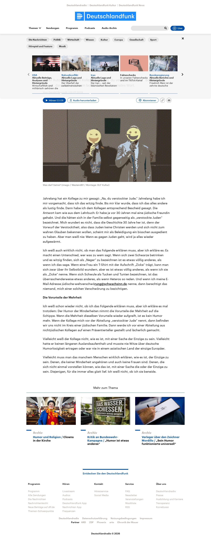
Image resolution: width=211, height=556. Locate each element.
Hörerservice (101, 491)
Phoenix (101, 522)
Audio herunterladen (84, 100)
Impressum (146, 518)
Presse (159, 495)
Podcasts (90, 28)
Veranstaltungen (134, 499)
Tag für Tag (46, 39)
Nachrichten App (71, 507)
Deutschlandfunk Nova (131, 5)
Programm (72, 28)
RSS (127, 507)
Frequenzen (68, 511)
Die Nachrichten (37, 499)
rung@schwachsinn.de (111, 284)
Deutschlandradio (77, 5)
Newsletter (131, 495)
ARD (83, 522)
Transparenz (163, 503)
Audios (66, 495)
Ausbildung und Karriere (169, 499)
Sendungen (52, 28)
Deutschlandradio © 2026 (105, 533)
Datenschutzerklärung (94, 518)
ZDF (91, 522)
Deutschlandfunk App (74, 503)
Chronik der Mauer (127, 522)
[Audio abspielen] (54, 100)
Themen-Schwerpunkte (41, 511)
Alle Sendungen (37, 495)
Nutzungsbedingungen (123, 518)
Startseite (31, 39)
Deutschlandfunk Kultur (103, 5)
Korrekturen (162, 507)
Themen (33, 28)
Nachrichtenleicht (38, 503)
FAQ (127, 491)
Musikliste (130, 503)
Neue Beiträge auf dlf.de (41, 507)
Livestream (68, 491)
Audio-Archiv (109, 28)
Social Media (101, 495)
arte (111, 522)
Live (177, 28)
